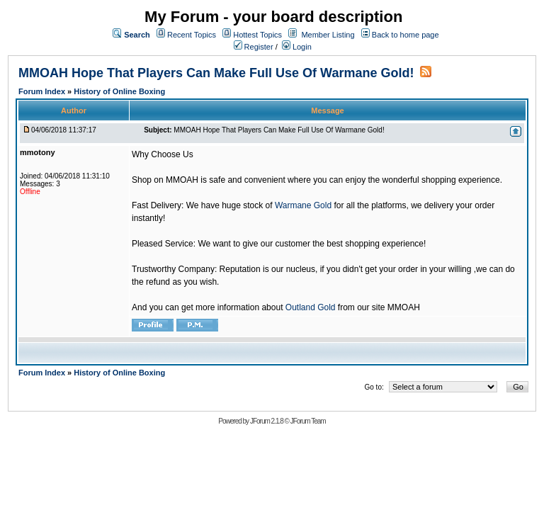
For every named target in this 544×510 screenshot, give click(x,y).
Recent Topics (191, 34)
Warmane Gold (303, 205)
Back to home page (405, 34)
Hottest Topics (257, 34)
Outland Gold (310, 307)
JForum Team (308, 421)
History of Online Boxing (119, 91)
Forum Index (42, 91)
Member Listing (327, 34)
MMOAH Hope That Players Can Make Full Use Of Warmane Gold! (216, 73)
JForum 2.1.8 (266, 421)
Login (297, 46)
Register (253, 46)
